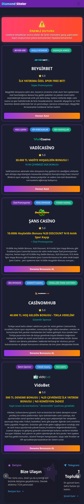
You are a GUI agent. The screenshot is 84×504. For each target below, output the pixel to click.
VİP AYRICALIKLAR (40, 129)
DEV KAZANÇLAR (61, 129)
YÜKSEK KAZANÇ (63, 202)
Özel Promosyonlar (21, 202)
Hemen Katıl (42, 115)
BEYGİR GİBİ (20, 50)
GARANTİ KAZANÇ (35, 283)
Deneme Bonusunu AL (42, 269)
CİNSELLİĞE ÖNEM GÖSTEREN (62, 283)
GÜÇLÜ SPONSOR (39, 50)
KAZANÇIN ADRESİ (61, 50)
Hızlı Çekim (61, 366)
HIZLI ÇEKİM (20, 129)
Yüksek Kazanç (43, 366)
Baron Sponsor (24, 366)
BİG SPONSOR (15, 283)
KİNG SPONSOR (43, 202)
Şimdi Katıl (71, 496)
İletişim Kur (16, 491)
